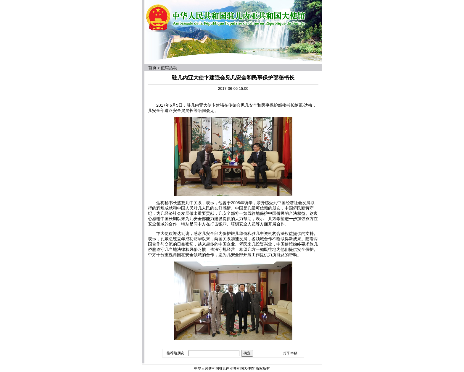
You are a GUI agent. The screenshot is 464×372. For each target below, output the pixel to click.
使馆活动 (169, 67)
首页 (152, 67)
